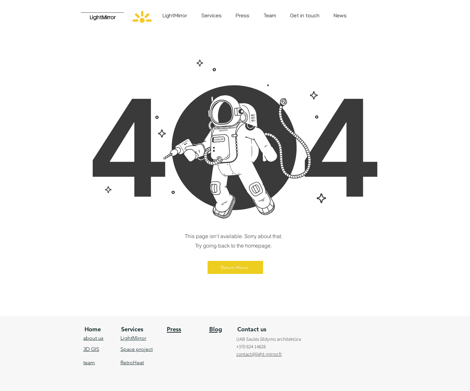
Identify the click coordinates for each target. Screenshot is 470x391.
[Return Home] (235, 267)
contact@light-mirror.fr (259, 354)
